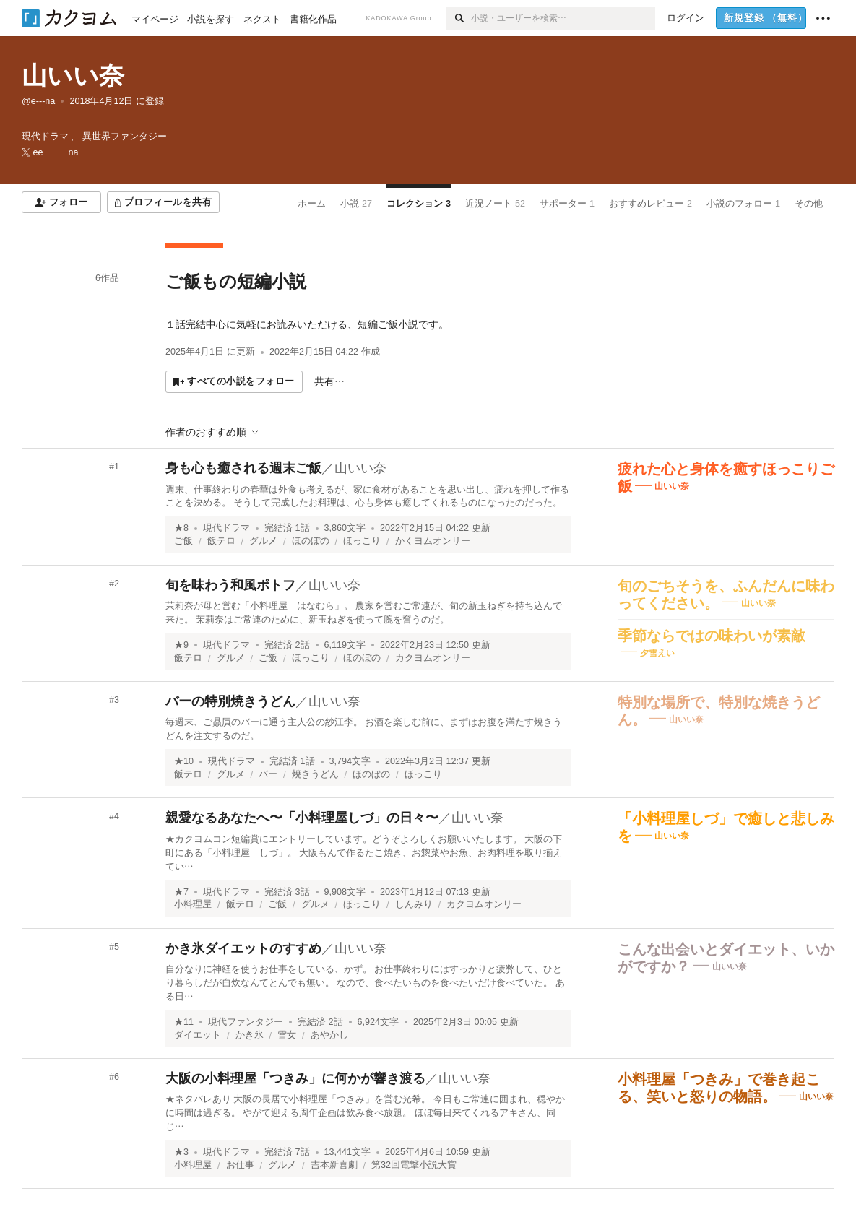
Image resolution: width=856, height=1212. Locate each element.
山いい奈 (73, 75)
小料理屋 (193, 904)
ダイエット (197, 1035)
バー (268, 774)
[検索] (458, 18)
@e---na (38, 101)
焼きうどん (315, 774)
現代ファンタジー (245, 1022)
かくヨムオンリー (432, 541)
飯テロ (221, 541)
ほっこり (362, 541)
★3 (181, 1152)
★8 (181, 528)
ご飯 (183, 541)
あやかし (329, 1035)
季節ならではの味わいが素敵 (711, 636)
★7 (181, 892)
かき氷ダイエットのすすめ (243, 948)
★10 (184, 761)
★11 (184, 1022)
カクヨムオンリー (432, 658)
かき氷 (249, 1035)
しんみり (414, 904)
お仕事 (240, 1165)
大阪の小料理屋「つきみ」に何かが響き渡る (295, 1078)
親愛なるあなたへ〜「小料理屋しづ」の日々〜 (301, 817)
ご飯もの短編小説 (235, 281)
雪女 (286, 1035)
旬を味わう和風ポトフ (230, 585)
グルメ (263, 541)
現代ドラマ (226, 528)
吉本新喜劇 (334, 1165)
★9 (181, 645)
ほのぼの (310, 541)
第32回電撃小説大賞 (414, 1165)
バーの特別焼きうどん (230, 701)
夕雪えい (657, 652)
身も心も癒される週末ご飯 (243, 468)
